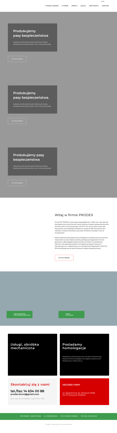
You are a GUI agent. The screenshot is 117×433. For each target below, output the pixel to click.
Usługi (83, 6)
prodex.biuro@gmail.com (25, 394)
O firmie (65, 6)
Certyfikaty (94, 6)
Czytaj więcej (17, 59)
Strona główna (52, 6)
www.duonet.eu (66, 424)
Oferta (74, 6)
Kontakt (105, 6)
